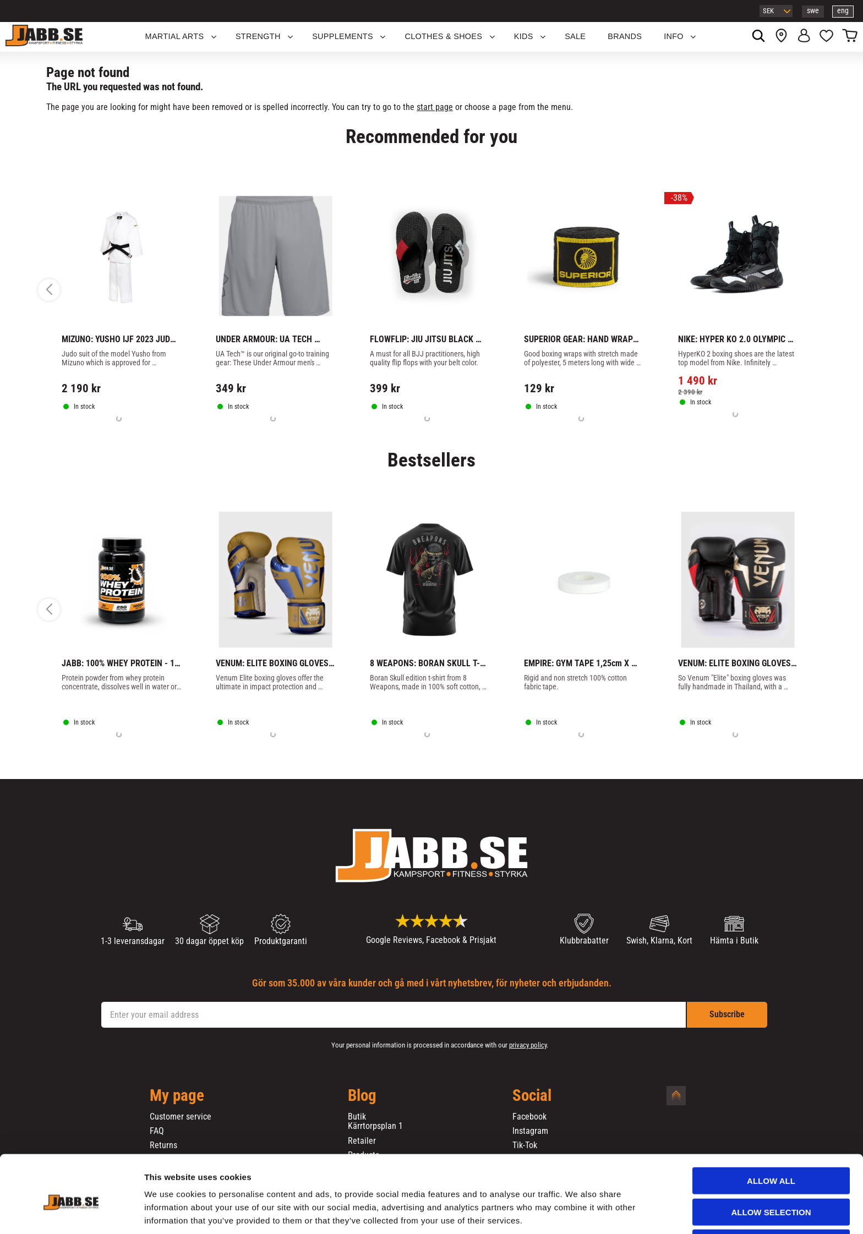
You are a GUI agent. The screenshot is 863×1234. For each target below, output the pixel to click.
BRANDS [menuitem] (625, 36)
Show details (577, 1212)
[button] (826, 37)
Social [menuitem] (531, 1096)
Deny (771, 1199)
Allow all (771, 1137)
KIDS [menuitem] (523, 36)
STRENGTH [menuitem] (258, 36)
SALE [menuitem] (575, 36)
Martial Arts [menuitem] (174, 36)
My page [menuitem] (177, 1096)
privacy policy (528, 1045)
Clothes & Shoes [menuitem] (443, 36)
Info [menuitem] (674, 36)
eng (843, 10)
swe (813, 10)
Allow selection (771, 1168)
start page (435, 107)
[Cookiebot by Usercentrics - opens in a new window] (71, 1212)
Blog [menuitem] (362, 1096)
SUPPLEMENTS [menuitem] (342, 36)
